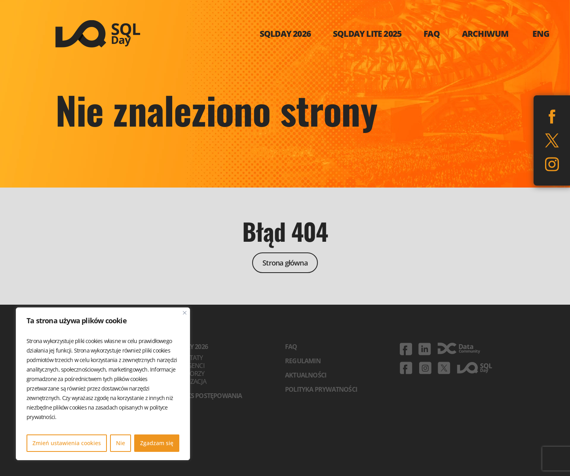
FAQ (291, 346)
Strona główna (285, 262)
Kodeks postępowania (206, 395)
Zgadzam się (156, 443)
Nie (120, 443)
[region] (103, 383)
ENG (541, 33)
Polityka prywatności (321, 389)
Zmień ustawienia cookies (66, 443)
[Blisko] (184, 313)
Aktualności (305, 375)
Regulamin (303, 361)
